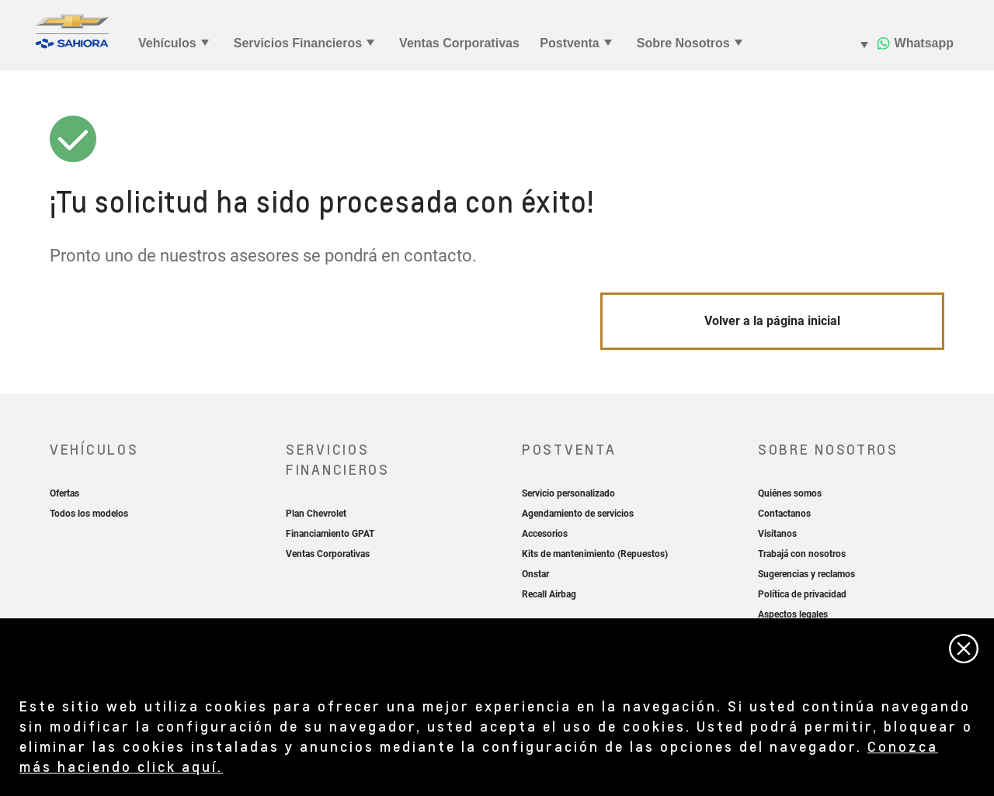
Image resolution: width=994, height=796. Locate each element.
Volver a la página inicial (772, 320)
